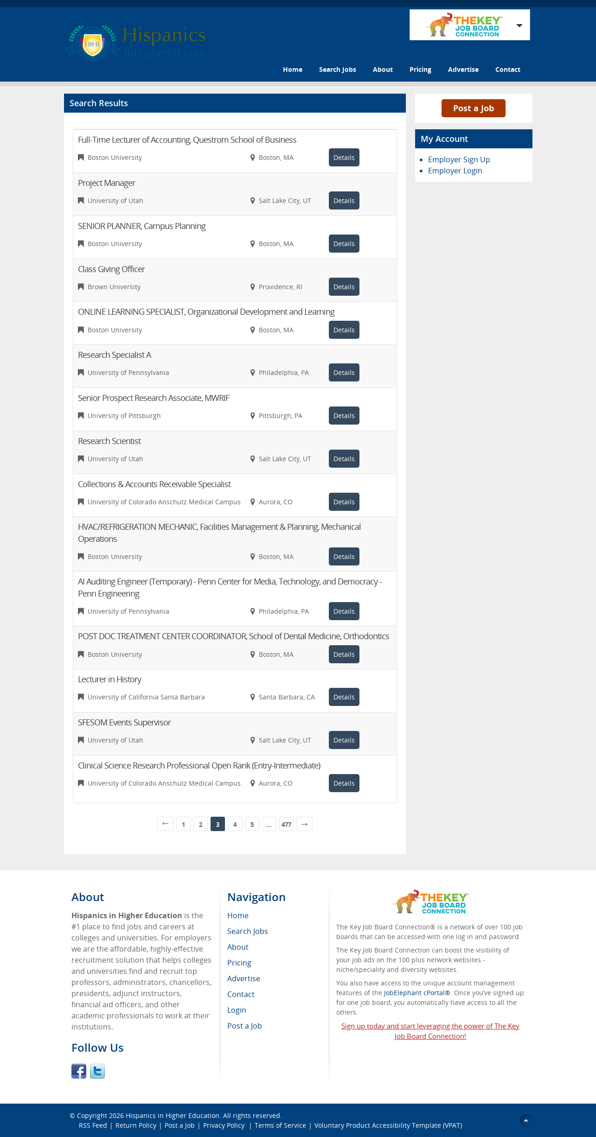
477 (286, 824)
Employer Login (455, 170)
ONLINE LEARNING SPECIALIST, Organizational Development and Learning (206, 311)
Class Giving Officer (111, 268)
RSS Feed (93, 1125)
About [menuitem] (238, 947)
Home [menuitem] (238, 915)
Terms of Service (280, 1125)
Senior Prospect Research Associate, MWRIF (153, 397)
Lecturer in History (109, 679)
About (383, 69)
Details (344, 157)
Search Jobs (337, 69)
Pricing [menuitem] (239, 963)
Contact (507, 69)
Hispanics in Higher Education (172, 1115)
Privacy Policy (224, 1125)
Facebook (78, 1071)
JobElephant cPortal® (417, 992)
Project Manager (106, 182)
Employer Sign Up (459, 159)
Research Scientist (109, 440)
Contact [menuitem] (241, 994)
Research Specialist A (114, 354)
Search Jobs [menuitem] (247, 931)
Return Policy (135, 1125)
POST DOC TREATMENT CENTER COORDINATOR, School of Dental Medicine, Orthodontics (233, 636)
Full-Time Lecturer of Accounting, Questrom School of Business (187, 139)
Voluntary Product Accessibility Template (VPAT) (388, 1125)
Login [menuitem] (236, 1010)
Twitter (97, 1071)
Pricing (420, 69)
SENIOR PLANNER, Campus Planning (141, 225)
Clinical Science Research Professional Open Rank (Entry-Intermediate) (199, 765)
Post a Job (473, 108)
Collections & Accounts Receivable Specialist (154, 483)
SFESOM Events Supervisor (124, 722)
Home (292, 69)
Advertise (463, 69)
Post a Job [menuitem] (244, 1026)
